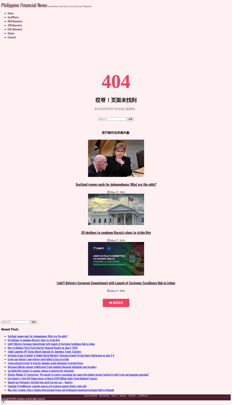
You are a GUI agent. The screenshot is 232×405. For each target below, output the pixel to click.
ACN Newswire (15, 21)
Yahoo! (114, 395)
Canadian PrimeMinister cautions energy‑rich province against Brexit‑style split (47, 386)
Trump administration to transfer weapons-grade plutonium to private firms (45, 363)
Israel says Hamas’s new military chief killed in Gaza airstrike (38, 359)
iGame (11, 33)
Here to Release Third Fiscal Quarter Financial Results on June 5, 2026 (42, 348)
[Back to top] (3, 402)
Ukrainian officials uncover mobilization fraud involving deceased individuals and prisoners (52, 367)
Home (11, 13)
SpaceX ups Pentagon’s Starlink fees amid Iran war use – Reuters (40, 382)
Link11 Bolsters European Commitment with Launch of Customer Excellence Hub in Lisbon (116, 282)
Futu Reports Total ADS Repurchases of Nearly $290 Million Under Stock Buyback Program (52, 378)
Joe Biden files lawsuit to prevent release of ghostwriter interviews (41, 371)
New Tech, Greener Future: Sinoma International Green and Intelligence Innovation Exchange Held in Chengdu (61, 390)
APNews (132, 395)
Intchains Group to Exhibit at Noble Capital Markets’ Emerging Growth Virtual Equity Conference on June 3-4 (61, 355)
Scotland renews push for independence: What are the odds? (116, 184)
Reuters (122, 395)
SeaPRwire (13, 17)
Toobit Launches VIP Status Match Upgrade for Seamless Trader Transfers (44, 351)
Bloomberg (104, 395)
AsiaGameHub (90, 395)
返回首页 (116, 302)
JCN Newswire (15, 25)
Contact (12, 37)
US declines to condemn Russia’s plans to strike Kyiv (116, 232)
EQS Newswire (15, 29)
